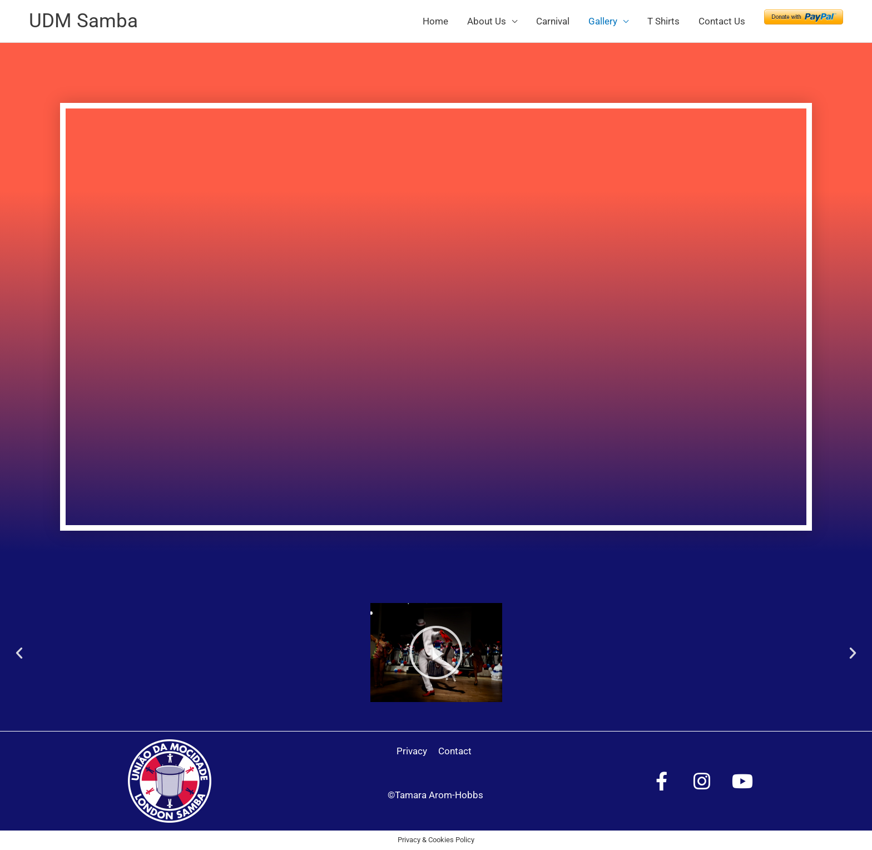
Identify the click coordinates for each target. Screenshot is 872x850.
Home (435, 21)
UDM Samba (83, 20)
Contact (455, 751)
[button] (19, 652)
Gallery (602, 21)
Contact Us (721, 21)
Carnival (552, 21)
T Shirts (663, 21)
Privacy (412, 751)
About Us (486, 21)
